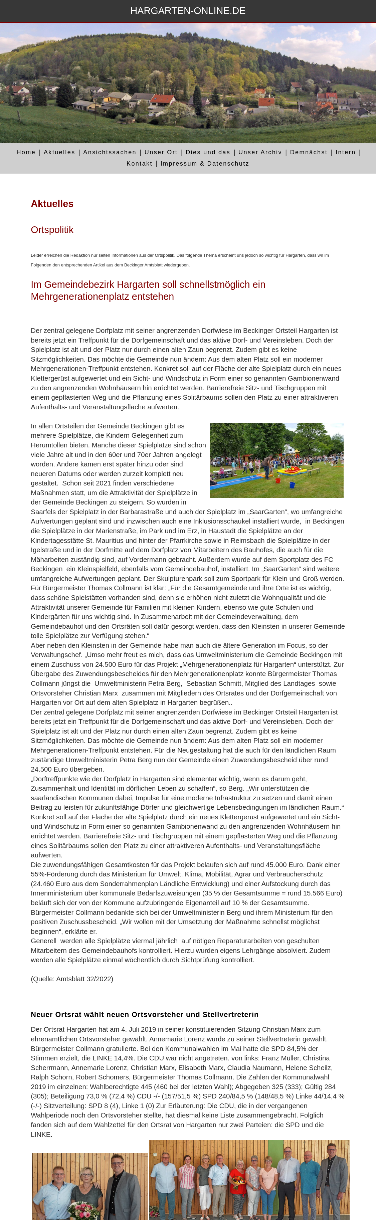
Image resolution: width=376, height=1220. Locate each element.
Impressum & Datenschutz (205, 163)
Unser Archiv (260, 152)
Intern (346, 152)
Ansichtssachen (110, 152)
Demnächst (309, 152)
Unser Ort (161, 152)
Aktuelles (59, 152)
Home (26, 152)
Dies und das (208, 152)
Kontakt (140, 163)
